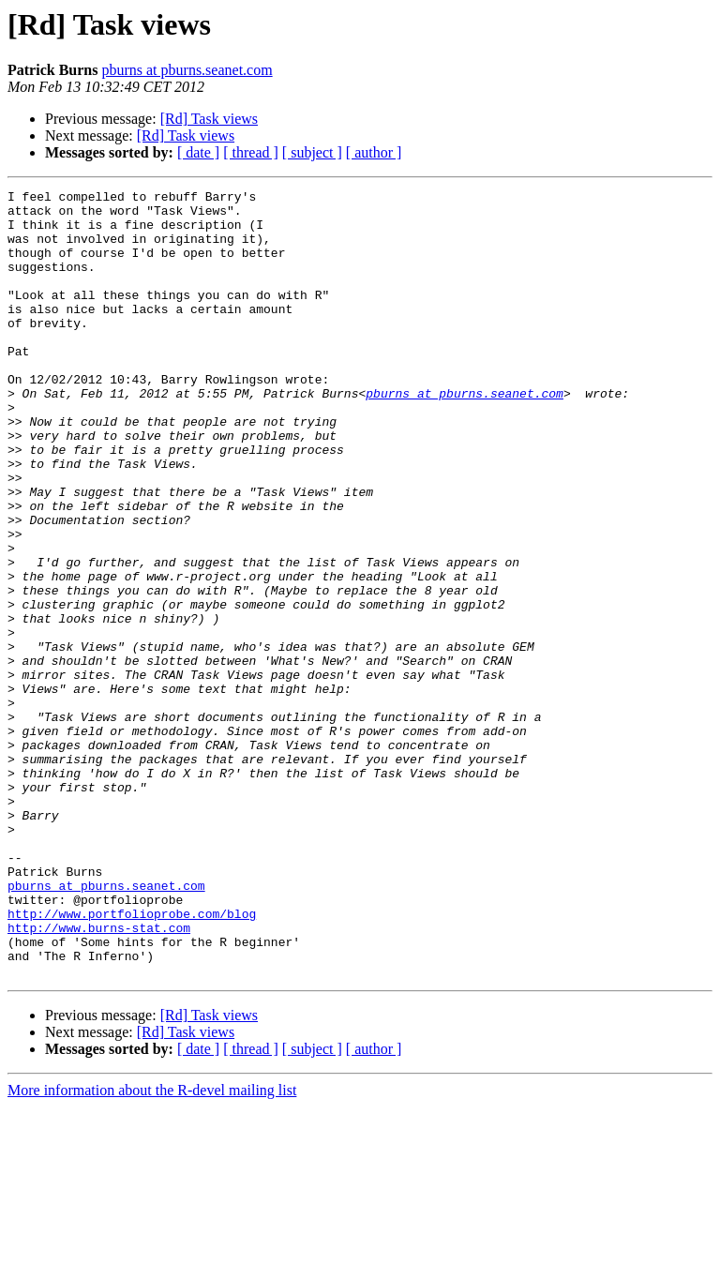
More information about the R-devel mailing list (152, 1248)
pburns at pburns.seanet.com (186, 70)
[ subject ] (312, 152)
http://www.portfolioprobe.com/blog (132, 1059)
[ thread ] (250, 152)
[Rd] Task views (209, 119)
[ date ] (198, 152)
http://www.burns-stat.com (99, 1076)
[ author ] (374, 152)
